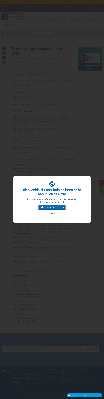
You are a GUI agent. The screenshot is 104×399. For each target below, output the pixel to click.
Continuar (52, 213)
